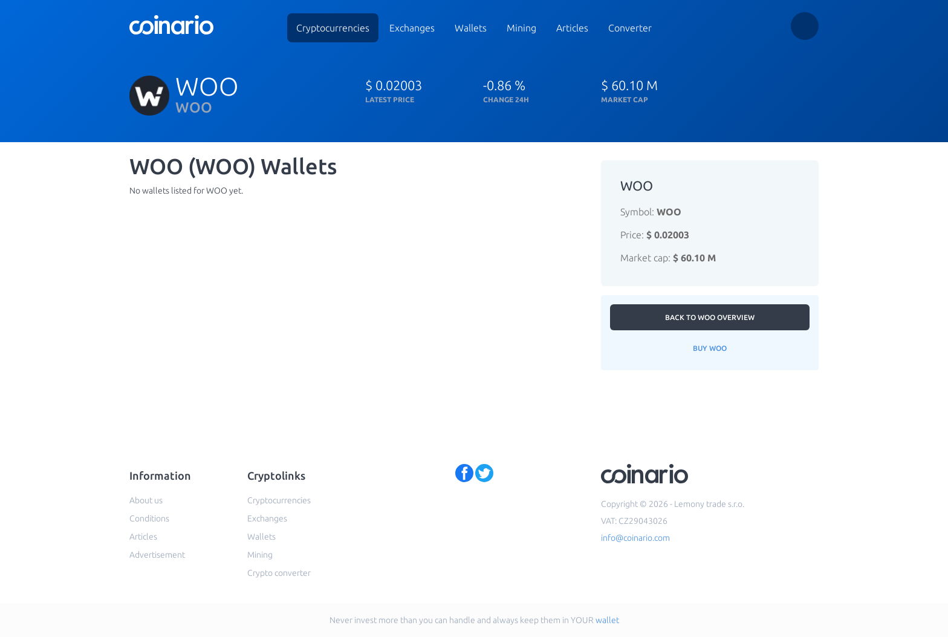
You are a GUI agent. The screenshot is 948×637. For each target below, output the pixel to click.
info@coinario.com (635, 538)
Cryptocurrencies (332, 27)
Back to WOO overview (710, 317)
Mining (521, 27)
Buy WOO (710, 348)
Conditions (149, 518)
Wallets (471, 27)
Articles (572, 27)
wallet (607, 620)
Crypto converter (279, 573)
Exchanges (412, 27)
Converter (630, 27)
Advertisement (157, 555)
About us (146, 500)
